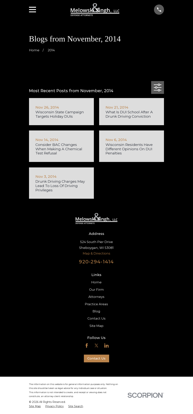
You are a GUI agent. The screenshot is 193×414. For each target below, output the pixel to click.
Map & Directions (96, 253)
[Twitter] (96, 345)
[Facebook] (86, 345)
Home (96, 282)
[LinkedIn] (106, 345)
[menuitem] (35, 406)
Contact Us (96, 318)
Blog (96, 311)
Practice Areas (96, 304)
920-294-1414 (96, 261)
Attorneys (96, 297)
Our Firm (96, 289)
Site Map (96, 326)
